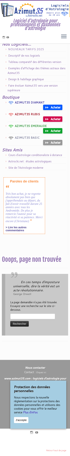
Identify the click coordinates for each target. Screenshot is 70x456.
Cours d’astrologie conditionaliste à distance (35, 164)
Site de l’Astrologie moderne (25, 177)
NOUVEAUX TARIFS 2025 (26, 58)
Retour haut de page (56, 450)
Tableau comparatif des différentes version (34, 71)
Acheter (52, 116)
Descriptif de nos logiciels (24, 64)
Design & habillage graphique (26, 88)
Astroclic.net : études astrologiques (30, 170)
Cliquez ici (41, 372)
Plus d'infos (30, 412)
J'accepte (21, 420)
